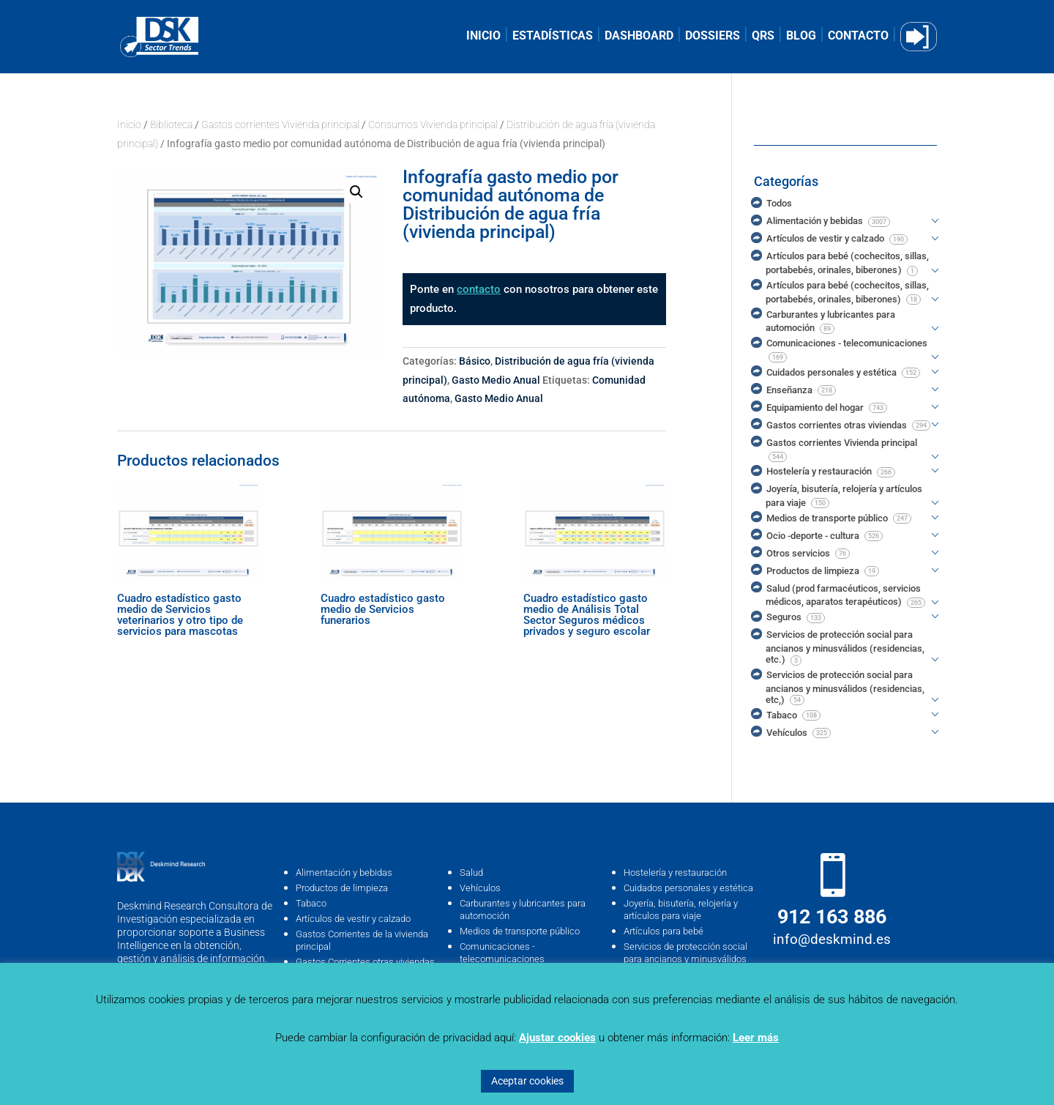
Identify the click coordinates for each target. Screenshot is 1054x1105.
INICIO (483, 36)
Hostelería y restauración (675, 872)
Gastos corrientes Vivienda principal (280, 124)
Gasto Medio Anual (496, 380)
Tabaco (311, 903)
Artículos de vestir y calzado (353, 918)
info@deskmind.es (832, 939)
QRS (763, 36)
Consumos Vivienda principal (433, 124)
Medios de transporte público (520, 931)
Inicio (129, 124)
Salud (471, 872)
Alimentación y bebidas (344, 872)
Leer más (756, 1037)
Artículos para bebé (663, 931)
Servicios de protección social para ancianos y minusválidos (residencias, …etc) (685, 959)
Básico (474, 361)
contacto (479, 289)
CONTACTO (858, 36)
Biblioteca (171, 124)
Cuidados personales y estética (688, 887)
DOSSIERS (712, 36)
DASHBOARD (639, 36)
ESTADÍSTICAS (552, 36)
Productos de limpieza (342, 887)
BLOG (801, 36)
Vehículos (480, 887)
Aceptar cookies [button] (527, 1081)
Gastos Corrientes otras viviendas (365, 961)
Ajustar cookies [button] (557, 1037)
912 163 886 (831, 917)
